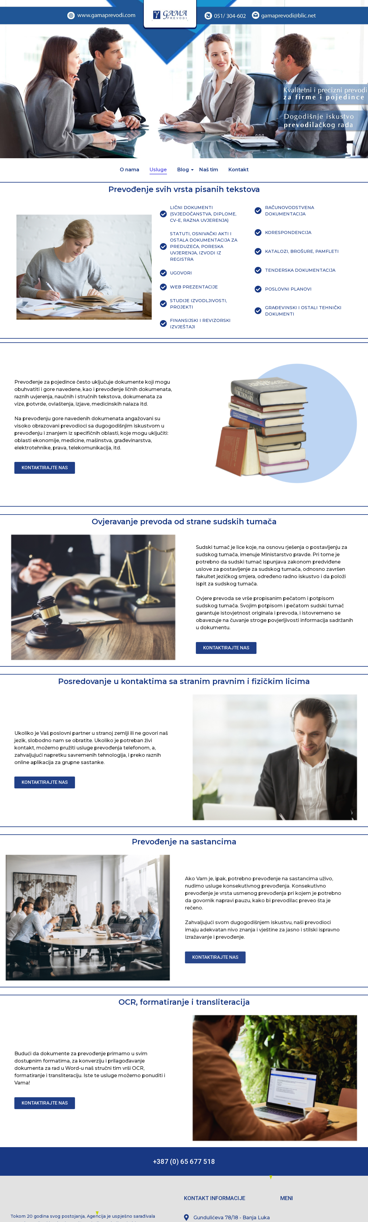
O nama (129, 170)
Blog (184, 170)
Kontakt (238, 170)
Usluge (158, 170)
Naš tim (208, 170)
